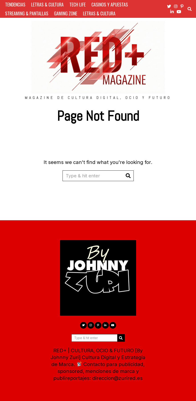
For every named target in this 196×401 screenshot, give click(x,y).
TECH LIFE (77, 4)
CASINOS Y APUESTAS (109, 4)
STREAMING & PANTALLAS (26, 13)
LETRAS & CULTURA (47, 4)
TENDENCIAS (15, 4)
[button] (128, 175)
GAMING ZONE (65, 13)
